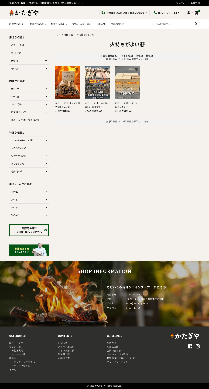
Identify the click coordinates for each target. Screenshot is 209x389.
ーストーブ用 (17, 354)
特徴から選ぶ (57, 23)
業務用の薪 (64, 354)
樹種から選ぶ (37, 23)
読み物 (101, 23)
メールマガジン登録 (117, 354)
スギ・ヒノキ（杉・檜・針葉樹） (25, 120)
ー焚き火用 (16, 350)
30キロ (14, 199)
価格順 (139, 55)
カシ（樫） (15, 88)
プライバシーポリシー (118, 362)
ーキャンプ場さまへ (21, 366)
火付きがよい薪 (19, 155)
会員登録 (195, 3)
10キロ (14, 191)
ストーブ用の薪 (66, 346)
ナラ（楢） (15, 96)
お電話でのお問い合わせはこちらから (123, 13)
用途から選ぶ (16, 23)
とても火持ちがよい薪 (22, 140)
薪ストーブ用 (17, 45)
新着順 (149, 55)
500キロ (15, 215)
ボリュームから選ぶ (81, 23)
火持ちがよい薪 (86, 34)
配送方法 (111, 343)
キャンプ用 (16, 52)
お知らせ (62, 343)
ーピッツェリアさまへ (22, 362)
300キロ (15, 207)
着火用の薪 (17, 171)
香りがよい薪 (17, 163)
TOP (57, 34)
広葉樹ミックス (18, 112)
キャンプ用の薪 (66, 350)
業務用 (14, 60)
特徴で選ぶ (69, 34)
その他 (14, 68)
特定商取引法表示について (121, 358)
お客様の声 (64, 358)
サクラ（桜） (16, 104)
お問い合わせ (117, 23)
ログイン (180, 3)
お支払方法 (113, 346)
